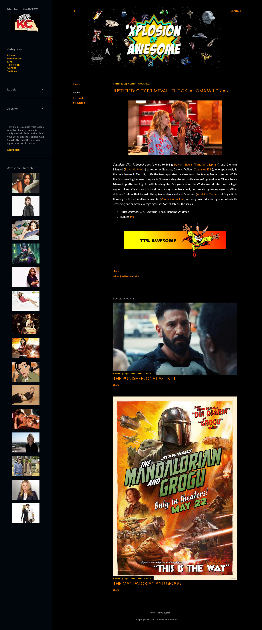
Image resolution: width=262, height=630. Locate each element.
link (131, 216)
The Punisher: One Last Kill (144, 378)
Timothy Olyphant (206, 164)
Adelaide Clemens (208, 194)
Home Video (14, 58)
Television (13, 64)
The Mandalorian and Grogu (147, 583)
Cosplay (12, 70)
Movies (11, 55)
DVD (10, 61)
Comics (11, 67)
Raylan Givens (183, 164)
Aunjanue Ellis (203, 169)
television (79, 102)
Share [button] (76, 83)
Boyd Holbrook (135, 169)
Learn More (13, 149)
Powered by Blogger (157, 613)
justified (78, 98)
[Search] (236, 11)
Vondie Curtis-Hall (172, 199)
